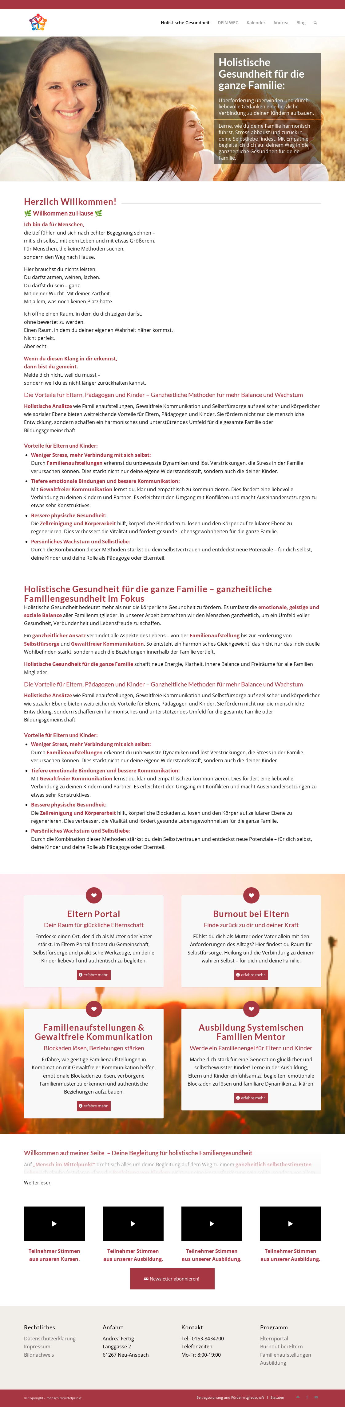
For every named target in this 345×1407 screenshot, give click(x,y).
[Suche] (315, 23)
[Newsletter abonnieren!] (172, 1278)
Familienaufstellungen (285, 1354)
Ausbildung (273, 1362)
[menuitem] (185, 23)
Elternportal (274, 1338)
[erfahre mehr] (94, 975)
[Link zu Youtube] (316, 1397)
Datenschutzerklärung (50, 1338)
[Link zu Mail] (298, 1397)
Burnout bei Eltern (281, 1346)
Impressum (37, 1346)
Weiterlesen (38, 1182)
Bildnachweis (39, 1354)
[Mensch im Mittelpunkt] (38, 23)
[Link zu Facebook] (307, 1397)
